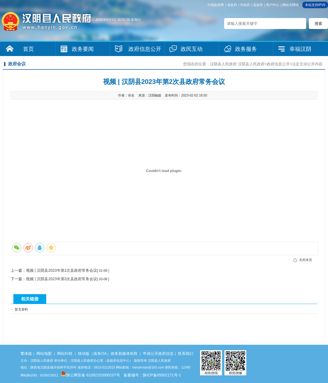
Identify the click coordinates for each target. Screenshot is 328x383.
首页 (28, 49)
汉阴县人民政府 (223, 64)
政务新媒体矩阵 (124, 353)
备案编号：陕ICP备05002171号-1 (152, 375)
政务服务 (246, 49)
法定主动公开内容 (307, 64)
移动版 (83, 353)
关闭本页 (305, 260)
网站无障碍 (290, 5)
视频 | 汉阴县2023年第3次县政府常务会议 (61, 279)
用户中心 (272, 5)
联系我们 (185, 353)
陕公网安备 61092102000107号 (90, 375)
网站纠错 (64, 353)
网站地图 (44, 353)
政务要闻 (83, 49)
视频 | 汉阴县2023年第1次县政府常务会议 (61, 270)
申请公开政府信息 (158, 353)
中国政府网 (215, 5)
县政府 (258, 5)
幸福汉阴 (300, 49)
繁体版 (26, 353)
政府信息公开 (144, 49)
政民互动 (192, 49)
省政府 (232, 5)
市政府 (245, 5)
